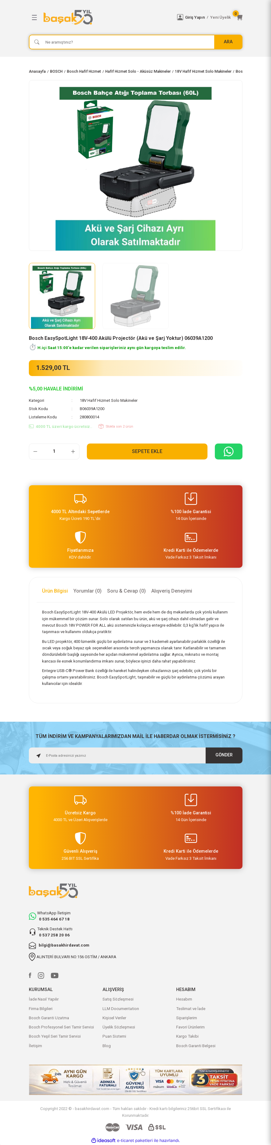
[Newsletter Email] (135, 755)
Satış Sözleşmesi (118, 999)
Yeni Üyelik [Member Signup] (220, 17)
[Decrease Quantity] (35, 451)
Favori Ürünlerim (190, 1027)
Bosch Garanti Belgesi (195, 1045)
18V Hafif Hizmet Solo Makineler (108, 400)
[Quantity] (54, 451)
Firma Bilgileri (40, 1008)
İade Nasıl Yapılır (44, 999)
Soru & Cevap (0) (126, 591)
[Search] (135, 42)
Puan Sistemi (114, 1036)
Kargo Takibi (187, 1036)
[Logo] (107, 17)
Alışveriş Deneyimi (171, 591)
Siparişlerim (186, 1018)
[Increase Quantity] (73, 451)
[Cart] (239, 17)
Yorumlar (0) (87, 591)
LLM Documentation (121, 1008)
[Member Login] (180, 17)
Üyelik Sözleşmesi (119, 1027)
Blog (107, 1045)
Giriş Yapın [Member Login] (195, 17)
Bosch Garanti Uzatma (49, 1018)
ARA (228, 41)
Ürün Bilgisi (55, 591)
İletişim (35, 1045)
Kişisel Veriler (114, 1018)
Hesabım (184, 999)
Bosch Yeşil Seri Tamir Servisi (55, 1036)
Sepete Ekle (147, 451)
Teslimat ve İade (190, 1008)
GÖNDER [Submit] (224, 755)
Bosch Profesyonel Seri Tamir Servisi (61, 1027)
